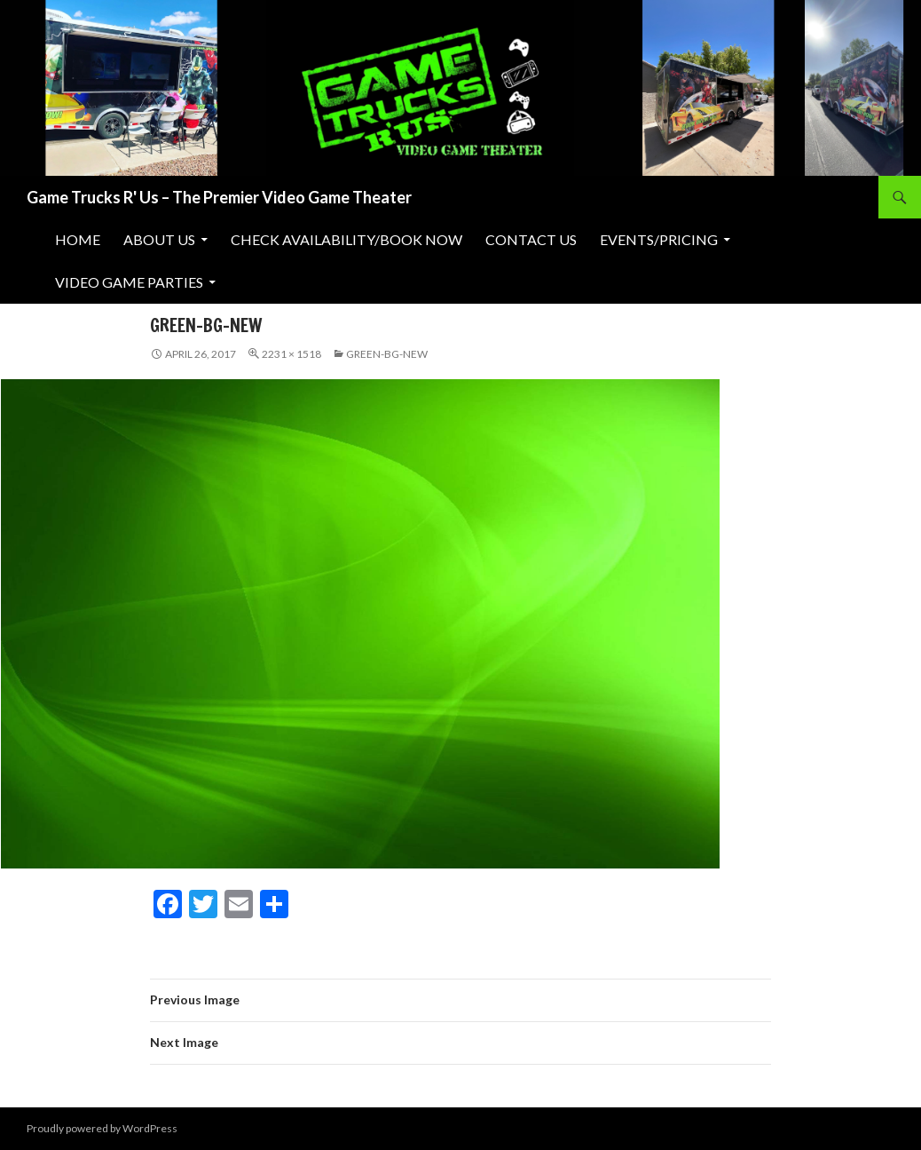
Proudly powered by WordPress (102, 1128)
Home (77, 239)
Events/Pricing (659, 239)
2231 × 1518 (291, 354)
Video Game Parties (129, 282)
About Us (159, 239)
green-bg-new (387, 354)
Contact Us (531, 239)
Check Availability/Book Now (346, 239)
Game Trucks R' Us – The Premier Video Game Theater (219, 197)
